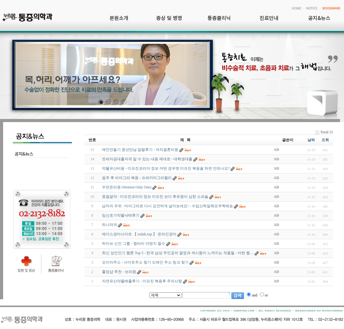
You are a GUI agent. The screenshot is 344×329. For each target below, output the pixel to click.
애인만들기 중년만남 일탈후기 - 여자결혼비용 (140, 149)
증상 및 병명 (169, 18)
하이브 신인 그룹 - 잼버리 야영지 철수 (133, 243)
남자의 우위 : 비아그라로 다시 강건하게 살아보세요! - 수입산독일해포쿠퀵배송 (167, 206)
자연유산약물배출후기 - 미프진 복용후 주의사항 (142, 281)
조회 (325, 140)
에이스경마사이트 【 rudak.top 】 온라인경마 (139, 234)
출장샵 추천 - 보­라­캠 (119, 272)
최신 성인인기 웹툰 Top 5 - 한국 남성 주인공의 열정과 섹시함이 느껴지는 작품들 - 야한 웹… (178, 253)
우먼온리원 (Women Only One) (126, 187)
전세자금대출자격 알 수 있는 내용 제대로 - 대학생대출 (147, 159)
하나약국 (109, 225)
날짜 (311, 140)
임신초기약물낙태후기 (120, 215)
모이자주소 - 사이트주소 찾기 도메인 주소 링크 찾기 (145, 262)
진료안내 (269, 18)
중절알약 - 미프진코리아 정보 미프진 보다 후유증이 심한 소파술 (155, 196)
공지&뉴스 (319, 18)
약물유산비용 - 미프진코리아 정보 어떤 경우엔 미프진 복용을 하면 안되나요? (166, 168)
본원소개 (118, 18)
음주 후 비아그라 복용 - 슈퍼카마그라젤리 (137, 178)
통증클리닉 (219, 18)
